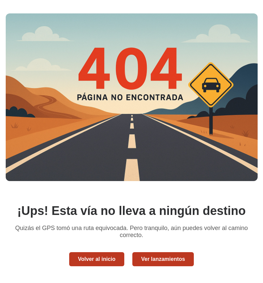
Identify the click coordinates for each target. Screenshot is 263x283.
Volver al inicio (97, 259)
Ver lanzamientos (163, 259)
